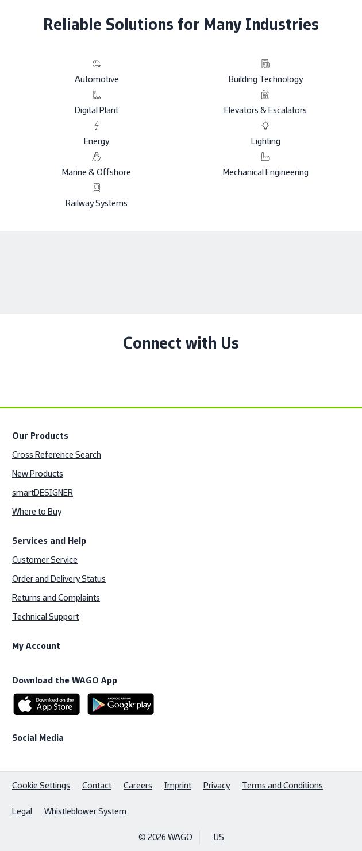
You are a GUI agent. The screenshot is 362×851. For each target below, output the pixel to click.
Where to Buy (36, 511)
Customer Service (45, 559)
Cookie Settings (41, 785)
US (219, 837)
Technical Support (45, 616)
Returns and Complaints (56, 597)
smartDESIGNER (42, 492)
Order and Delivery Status (59, 578)
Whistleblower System (85, 811)
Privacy (216, 785)
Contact (96, 785)
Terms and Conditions (282, 785)
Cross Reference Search (56, 454)
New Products (37, 473)
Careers (138, 785)
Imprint (177, 785)
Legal (22, 811)
